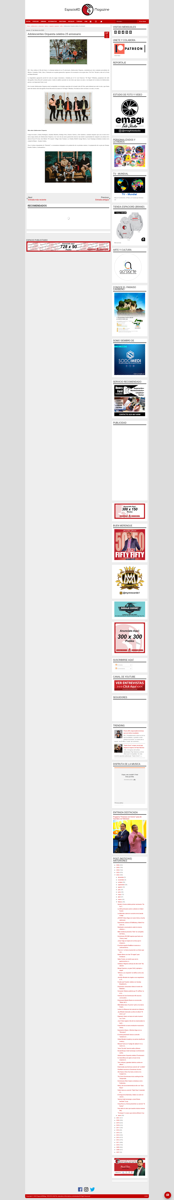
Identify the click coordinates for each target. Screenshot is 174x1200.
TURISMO (79, 21)
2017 (118, 1127)
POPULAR (36, 21)
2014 (118, 1135)
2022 (118, 875)
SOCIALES (71, 21)
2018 (118, 1125)
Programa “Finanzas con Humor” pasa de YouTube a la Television (127, 818)
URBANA (43, 21)
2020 (118, 1120)
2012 (118, 1140)
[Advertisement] (129, 462)
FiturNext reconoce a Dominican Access (129, 1069)
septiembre (121, 885)
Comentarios (120, 668)
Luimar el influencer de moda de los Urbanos (131, 1009)
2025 (118, 867)
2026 (118, 865)
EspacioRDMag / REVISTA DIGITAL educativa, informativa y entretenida (58, 1196)
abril (119, 897)
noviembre (121, 880)
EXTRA (28, 21)
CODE (146, 1196)
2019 (118, 1123)
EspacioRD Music (118, 805)
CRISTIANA (62, 21)
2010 (118, 1145)
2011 (118, 1142)
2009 (118, 1147)
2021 (118, 1118)
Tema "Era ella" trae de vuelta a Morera (129, 1048)
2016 (118, 1130)
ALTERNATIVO (52, 21)
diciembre (121, 877)
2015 (118, 1132)
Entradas (119, 665)
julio (119, 889)
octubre (120, 882)
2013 (118, 1137)
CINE (85, 21)
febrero (120, 902)
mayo (120, 894)
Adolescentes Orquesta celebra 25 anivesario (54, 34)
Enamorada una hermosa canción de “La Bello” (131, 1067)
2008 (118, 1150)
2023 (118, 872)
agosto (120, 887)
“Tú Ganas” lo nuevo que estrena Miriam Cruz (131, 1113)
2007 (118, 1152)
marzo (120, 899)
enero (120, 1115)
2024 (118, 870)
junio (119, 892)
